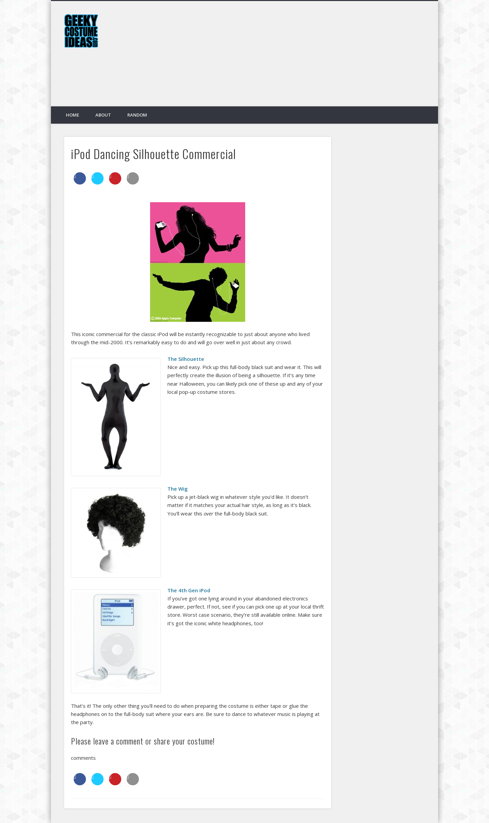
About (103, 115)
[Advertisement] (301, 58)
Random (137, 115)
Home (72, 115)
